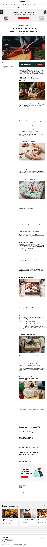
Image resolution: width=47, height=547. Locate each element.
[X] (40, 538)
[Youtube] (37, 538)
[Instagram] (34, 538)
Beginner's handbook (8, 4)
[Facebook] (35, 538)
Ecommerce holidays (17, 4)
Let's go (24, 477)
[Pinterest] (42, 538)
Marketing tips (24, 4)
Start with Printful (38, 400)
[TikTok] (44, 538)
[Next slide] (44, 506)
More (29, 4)
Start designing (21, 420)
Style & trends (6, 7)
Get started (40, 64)
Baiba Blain (29, 33)
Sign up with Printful (23, 18)
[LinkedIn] (39, 538)
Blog (3, 4)
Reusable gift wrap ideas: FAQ (7, 68)
